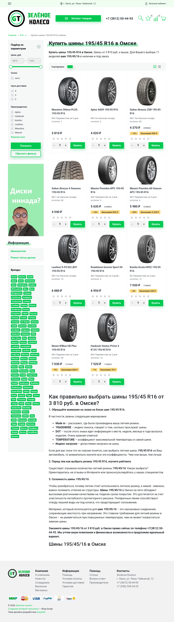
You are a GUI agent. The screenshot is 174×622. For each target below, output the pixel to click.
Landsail (15, 346)
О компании (42, 574)
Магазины (41, 590)
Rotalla (14, 432)
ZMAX (25, 416)
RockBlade (32, 432)
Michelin (15, 363)
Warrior (24, 428)
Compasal (27, 297)
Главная (12, 35)
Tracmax (21, 399)
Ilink (24, 338)
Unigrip (22, 424)
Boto (32, 289)
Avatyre (32, 285)
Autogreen (22, 285)
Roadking (34, 383)
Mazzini (32, 359)
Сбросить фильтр (25, 153)
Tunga (14, 404)
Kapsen (15, 342)
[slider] (11, 67)
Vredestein (16, 408)
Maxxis (18, 132)
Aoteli (30, 277)
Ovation (15, 375)
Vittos (28, 404)
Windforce (16, 412)
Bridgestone (17, 293)
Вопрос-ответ (98, 578)
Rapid (24, 379)
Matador (15, 359)
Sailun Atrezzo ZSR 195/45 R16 (145, 111)
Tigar (29, 395)
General (34, 322)
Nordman (24, 371)
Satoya (34, 391)
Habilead (35, 330)
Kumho (18, 120)
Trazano (15, 428)
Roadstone (27, 387)
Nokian (29, 367)
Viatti (21, 404)
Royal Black (16, 391)
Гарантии (67, 586)
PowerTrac (32, 375)
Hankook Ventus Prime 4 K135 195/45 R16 (105, 347)
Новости (40, 578)
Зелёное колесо (24, 605)
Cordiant (15, 305)
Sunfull (21, 395)
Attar (14, 285)
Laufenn (19, 124)
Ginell (14, 326)
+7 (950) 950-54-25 (127, 586)
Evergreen (16, 314)
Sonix (14, 395)
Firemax (15, 318)
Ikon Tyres (16, 338)
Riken (31, 379)
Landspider (25, 346)
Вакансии (41, 586)
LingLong (15, 354)
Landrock (32, 342)
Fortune (32, 318)
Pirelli (22, 375)
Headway (25, 334)
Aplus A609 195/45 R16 (104, 109)
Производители (99, 582)
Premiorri (15, 379)
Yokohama (16, 416)
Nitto (21, 367)
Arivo (21, 281)
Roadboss (33, 428)
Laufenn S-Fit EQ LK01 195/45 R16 (64, 269)
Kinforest (30, 424)
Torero (36, 395)
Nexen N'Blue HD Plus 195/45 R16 (64, 347)
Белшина (22, 420)
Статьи (94, 574)
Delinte (24, 305)
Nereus (23, 432)
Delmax (32, 305)
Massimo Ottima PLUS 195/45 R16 (64, 111)
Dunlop (26, 309)
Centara (27, 293)
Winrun (25, 412)
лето (17, 78)
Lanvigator (16, 350)
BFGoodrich (16, 289)
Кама (14, 424)
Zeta (32, 416)
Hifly (33, 334)
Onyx (32, 371)
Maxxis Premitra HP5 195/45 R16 (107, 190)
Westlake (27, 408)
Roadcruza (23, 383)
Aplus (18, 112)
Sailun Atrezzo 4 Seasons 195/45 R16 (66, 190)
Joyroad (31, 338)
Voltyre (36, 404)
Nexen (14, 367)
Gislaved (22, 326)
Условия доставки (73, 582)
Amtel (14, 277)
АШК (14, 420)
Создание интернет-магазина (23, 609)
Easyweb (41, 612)
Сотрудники (42, 582)
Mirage (24, 363)
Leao (34, 350)
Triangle (31, 399)
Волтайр (32, 420)
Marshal (25, 354)
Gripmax (25, 330)
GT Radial (25, 322)
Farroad (33, 314)
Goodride (32, 326)
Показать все (18, 137)
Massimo (19, 128)
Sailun (26, 391)
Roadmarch (16, 387)
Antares (22, 277)
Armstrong (29, 281)
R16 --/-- (24, 35)
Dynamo (15, 436)
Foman (24, 318)
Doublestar (16, 309)
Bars (26, 289)
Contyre (27, 301)
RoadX (14, 383)
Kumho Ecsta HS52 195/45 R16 (145, 269)
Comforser (16, 297)
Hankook (19, 116)
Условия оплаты (72, 578)
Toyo (14, 399)
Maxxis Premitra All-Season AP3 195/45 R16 (146, 190)
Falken (25, 314)
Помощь (67, 574)
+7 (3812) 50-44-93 (119, 18)
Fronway (15, 322)
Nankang (33, 363)
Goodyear (16, 330)
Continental (16, 301)
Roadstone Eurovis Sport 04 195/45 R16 (107, 269)
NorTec (15, 371)
